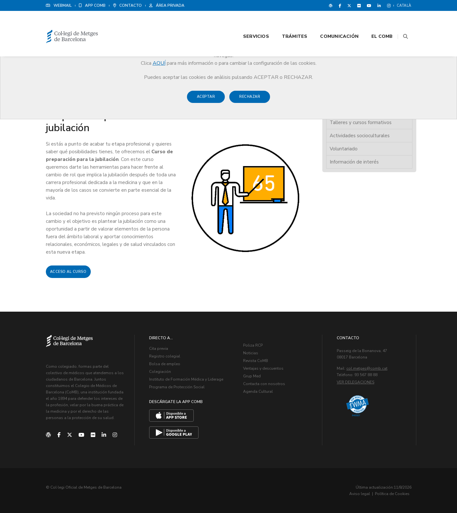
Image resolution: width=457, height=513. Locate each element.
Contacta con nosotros (264, 383)
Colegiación (160, 371)
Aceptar (206, 99)
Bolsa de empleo (164, 363)
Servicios (248, 23)
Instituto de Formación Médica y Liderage (186, 379)
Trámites (287, 23)
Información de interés (354, 162)
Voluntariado (344, 149)
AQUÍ (159, 63)
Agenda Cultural (258, 391)
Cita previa (158, 348)
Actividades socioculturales (360, 135)
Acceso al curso (68, 271)
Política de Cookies (392, 493)
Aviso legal (359, 493)
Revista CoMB (255, 360)
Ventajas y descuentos (263, 368)
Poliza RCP (253, 345)
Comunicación (331, 23)
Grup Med (252, 376)
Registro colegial (164, 356)
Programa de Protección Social (177, 387)
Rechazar (249, 99)
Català (404, 5)
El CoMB (374, 23)
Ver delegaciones (355, 382)
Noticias (250, 353)
